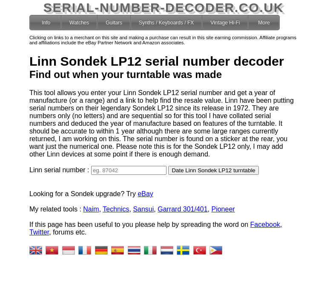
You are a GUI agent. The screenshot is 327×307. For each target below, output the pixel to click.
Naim (65, 205)
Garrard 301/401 (156, 205)
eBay (119, 189)
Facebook (239, 220)
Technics (90, 205)
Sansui (117, 205)
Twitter (267, 220)
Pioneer (197, 205)
